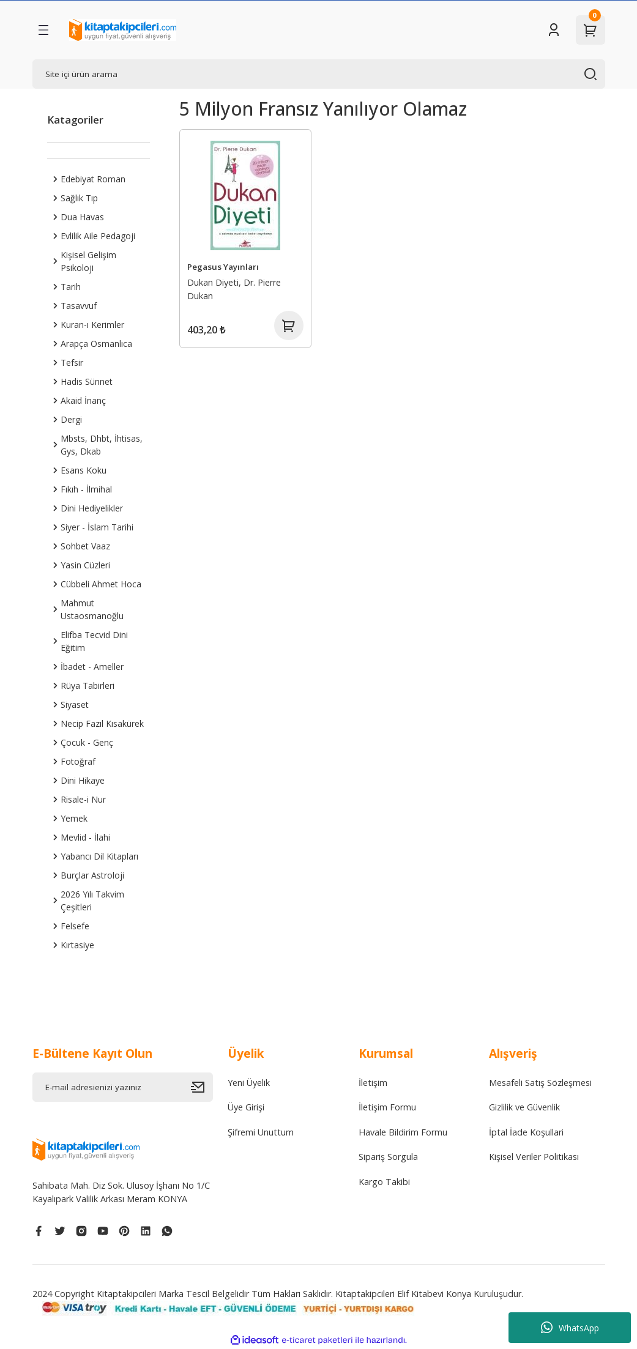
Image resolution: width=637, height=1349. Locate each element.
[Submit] (202, 1087)
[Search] (318, 74)
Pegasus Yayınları (223, 266)
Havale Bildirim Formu (403, 1132)
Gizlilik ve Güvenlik (524, 1107)
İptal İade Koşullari (526, 1132)
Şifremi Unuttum (261, 1132)
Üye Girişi (246, 1107)
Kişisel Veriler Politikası (534, 1156)
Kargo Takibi (384, 1181)
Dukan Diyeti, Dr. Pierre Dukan (234, 289)
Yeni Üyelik (249, 1082)
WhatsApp (570, 1327)
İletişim (373, 1082)
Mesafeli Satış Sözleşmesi (540, 1082)
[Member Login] (553, 30)
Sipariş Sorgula (388, 1156)
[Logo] (122, 30)
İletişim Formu (387, 1107)
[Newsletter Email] (123, 1087)
